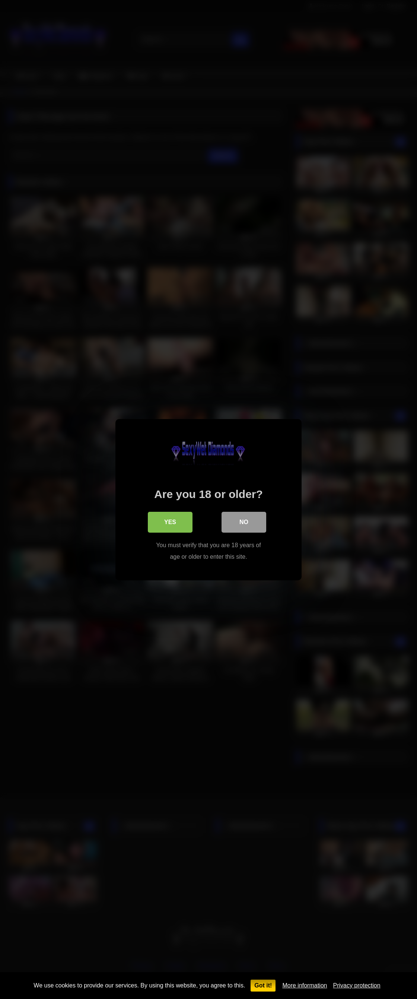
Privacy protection (356, 985)
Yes (170, 521)
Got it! (263, 985)
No (243, 521)
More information (304, 985)
